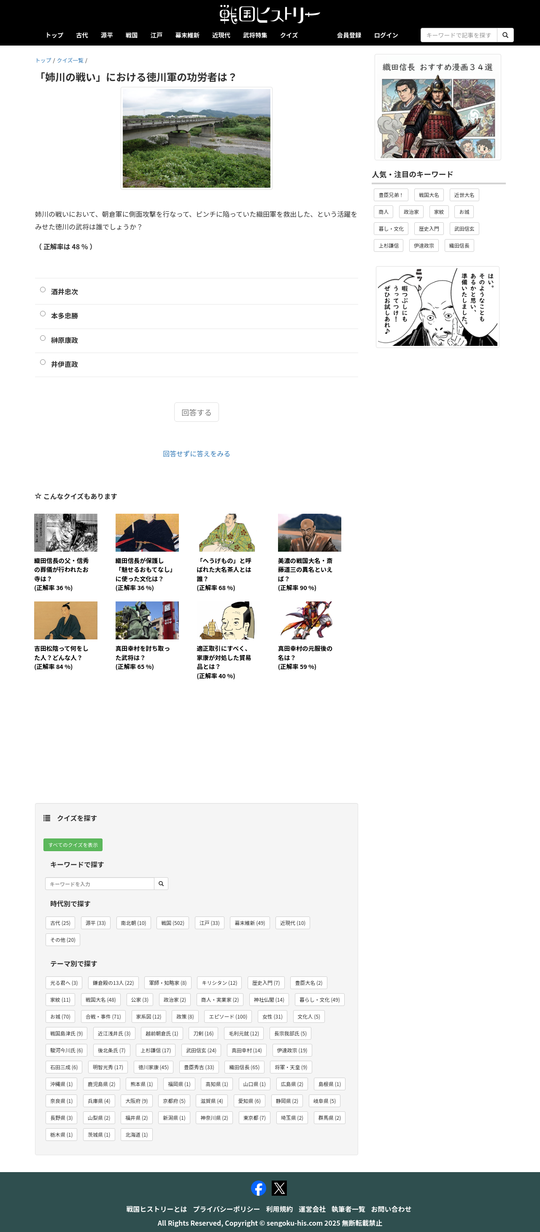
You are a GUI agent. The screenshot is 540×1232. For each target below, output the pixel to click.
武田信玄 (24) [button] (201, 1050)
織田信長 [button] (459, 245)
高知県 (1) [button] (216, 1083)
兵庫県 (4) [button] (99, 1100)
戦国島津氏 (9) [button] (66, 1033)
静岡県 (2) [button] (287, 1100)
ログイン (386, 34)
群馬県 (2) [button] (330, 1117)
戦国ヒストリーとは (157, 1209)
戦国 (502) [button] (172, 922)
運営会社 (312, 1209)
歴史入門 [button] (429, 228)
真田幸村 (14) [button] (247, 1050)
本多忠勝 (64, 315)
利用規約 (279, 1209)
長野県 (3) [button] (61, 1117)
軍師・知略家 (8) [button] (167, 982)
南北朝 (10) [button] (133, 922)
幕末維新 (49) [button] (250, 922)
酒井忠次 (64, 291)
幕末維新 (187, 34)
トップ (54, 34)
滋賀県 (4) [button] (211, 1100)
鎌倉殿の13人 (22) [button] (113, 982)
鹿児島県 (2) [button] (101, 1083)
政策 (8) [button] (185, 1016)
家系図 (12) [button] (149, 1016)
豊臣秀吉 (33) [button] (199, 1066)
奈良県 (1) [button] (61, 1100)
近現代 (221, 34)
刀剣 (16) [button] (203, 1033)
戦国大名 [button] (429, 194)
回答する (196, 412)
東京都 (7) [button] (254, 1117)
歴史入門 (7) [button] (266, 982)
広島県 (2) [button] (292, 1083)
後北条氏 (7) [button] (111, 1050)
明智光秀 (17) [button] (108, 1066)
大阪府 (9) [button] (136, 1100)
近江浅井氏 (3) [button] (114, 1033)
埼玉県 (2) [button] (292, 1117)
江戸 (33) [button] (210, 922)
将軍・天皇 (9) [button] (291, 1066)
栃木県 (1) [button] (61, 1134)
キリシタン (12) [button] (219, 982)
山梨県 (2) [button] (99, 1117)
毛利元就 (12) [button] (244, 1033)
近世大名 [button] (464, 194)
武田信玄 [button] (464, 228)
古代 (82, 34)
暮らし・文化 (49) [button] (320, 999)
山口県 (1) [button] (254, 1083)
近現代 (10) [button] (292, 922)
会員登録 (349, 34)
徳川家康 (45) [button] (153, 1066)
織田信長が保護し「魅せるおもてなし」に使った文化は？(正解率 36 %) (144, 574)
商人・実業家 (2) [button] (220, 999)
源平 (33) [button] (96, 922)
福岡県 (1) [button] (179, 1083)
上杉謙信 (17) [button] (155, 1050)
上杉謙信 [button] (388, 245)
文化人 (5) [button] (309, 1016)
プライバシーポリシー (226, 1209)
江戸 (157, 34)
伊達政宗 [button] (424, 245)
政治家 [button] (411, 211)
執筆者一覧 (348, 1209)
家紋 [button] (439, 211)
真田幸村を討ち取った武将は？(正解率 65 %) (143, 657)
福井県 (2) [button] (136, 1117)
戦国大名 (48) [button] (101, 999)
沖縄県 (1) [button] (61, 1083)
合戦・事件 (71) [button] (103, 1016)
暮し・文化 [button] (391, 228)
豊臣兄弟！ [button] (391, 194)
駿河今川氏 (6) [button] (66, 1050)
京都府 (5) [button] (174, 1100)
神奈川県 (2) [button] (214, 1117)
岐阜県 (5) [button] (324, 1100)
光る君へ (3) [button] (64, 982)
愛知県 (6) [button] (249, 1100)
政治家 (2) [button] (175, 999)
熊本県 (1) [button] (141, 1083)
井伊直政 (64, 364)
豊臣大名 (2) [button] (308, 982)
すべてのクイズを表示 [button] (73, 844)
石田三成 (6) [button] (64, 1066)
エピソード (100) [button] (228, 1016)
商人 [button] (383, 211)
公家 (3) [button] (139, 999)
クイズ (289, 34)
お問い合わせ (391, 1209)
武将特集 (255, 34)
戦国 (132, 34)
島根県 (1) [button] (330, 1083)
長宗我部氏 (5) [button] (290, 1033)
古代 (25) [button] (60, 922)
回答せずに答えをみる (196, 453)
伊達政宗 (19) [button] (292, 1050)
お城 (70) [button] (60, 1016)
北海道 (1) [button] (136, 1134)
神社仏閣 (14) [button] (269, 999)
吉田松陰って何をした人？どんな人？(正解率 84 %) (61, 657)
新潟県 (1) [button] (174, 1117)
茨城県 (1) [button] (99, 1134)
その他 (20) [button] (63, 939)
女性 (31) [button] (272, 1016)
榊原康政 (64, 340)
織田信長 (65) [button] (244, 1066)
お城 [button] (464, 211)
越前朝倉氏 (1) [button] (162, 1033)
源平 (107, 34)
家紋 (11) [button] (60, 999)
